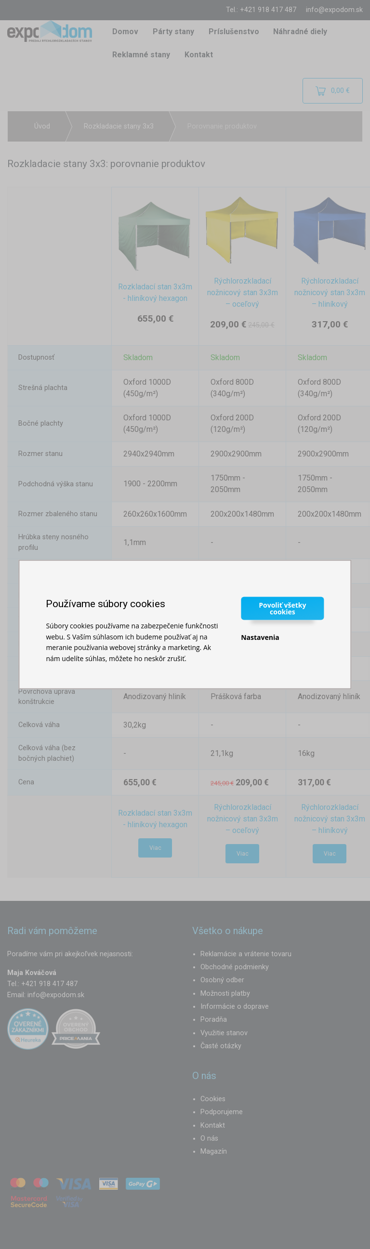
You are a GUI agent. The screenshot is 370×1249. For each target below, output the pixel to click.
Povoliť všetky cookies (282, 608)
